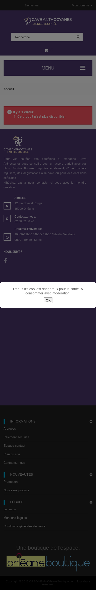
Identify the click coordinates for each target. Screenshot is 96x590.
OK (48, 300)
